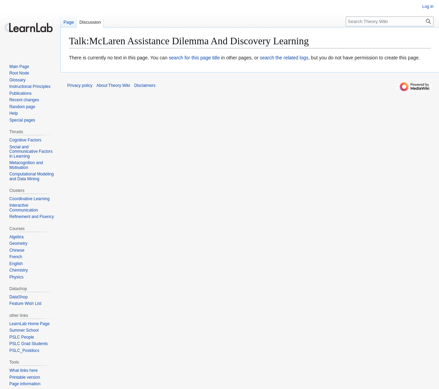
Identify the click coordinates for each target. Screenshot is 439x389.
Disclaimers (144, 85)
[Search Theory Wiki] (390, 21)
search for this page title (194, 57)
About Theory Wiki (113, 85)
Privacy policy (79, 85)
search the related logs (284, 57)
